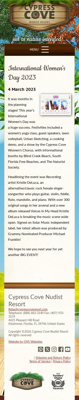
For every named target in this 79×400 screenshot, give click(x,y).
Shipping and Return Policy (53, 357)
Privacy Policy (62, 361)
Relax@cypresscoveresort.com (28, 309)
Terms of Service (40, 361)
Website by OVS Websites (25, 341)
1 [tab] (41, 279)
